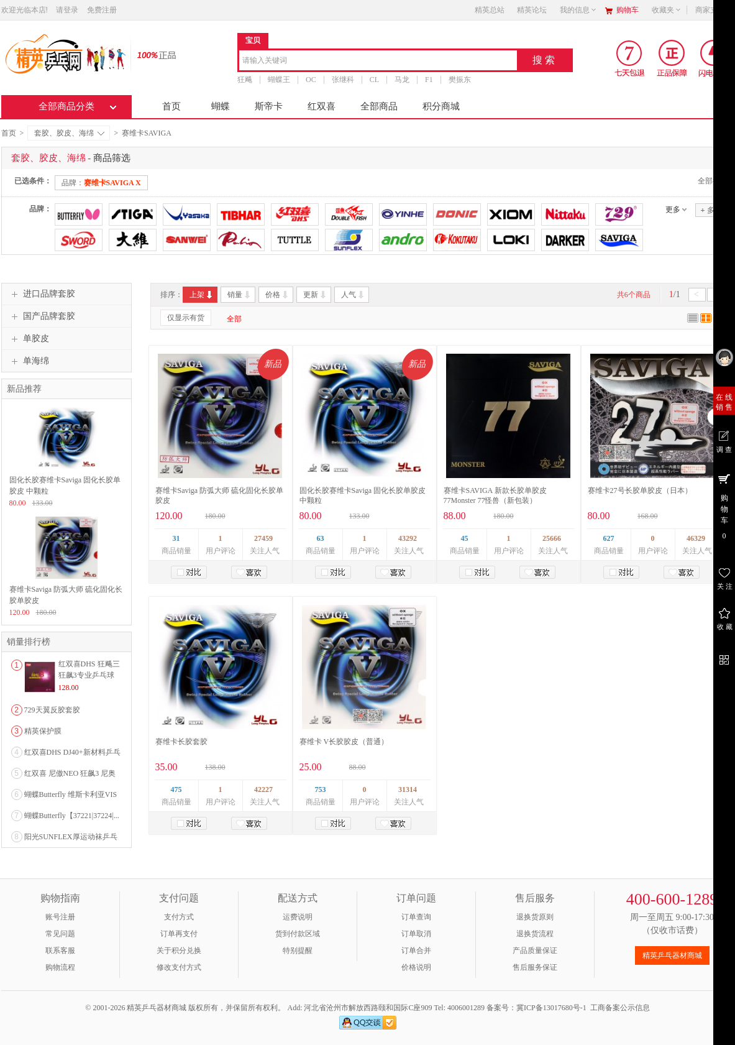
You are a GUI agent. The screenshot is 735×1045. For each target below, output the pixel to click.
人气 (353, 294)
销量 (239, 294)
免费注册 (102, 10)
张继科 (342, 79)
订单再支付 (179, 933)
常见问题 (60, 933)
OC (311, 79)
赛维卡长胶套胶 (181, 741)
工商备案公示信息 (620, 1007)
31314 (407, 789)
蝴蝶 (220, 106)
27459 (263, 538)
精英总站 (489, 10)
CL (373, 79)
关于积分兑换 (179, 950)
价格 (277, 294)
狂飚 (244, 79)
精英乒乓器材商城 (672, 955)
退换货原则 (535, 917)
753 (320, 789)
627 (608, 538)
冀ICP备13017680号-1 (551, 1007)
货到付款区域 (297, 933)
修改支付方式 (179, 967)
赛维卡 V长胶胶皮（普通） (344, 741)
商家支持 (714, 10)
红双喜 (322, 106)
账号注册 (60, 917)
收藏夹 (667, 10)
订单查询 (416, 917)
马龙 (402, 79)
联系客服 (60, 950)
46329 (696, 538)
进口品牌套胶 (41, 294)
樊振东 (459, 79)
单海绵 (28, 361)
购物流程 (60, 967)
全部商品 (379, 106)
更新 (315, 294)
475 (176, 789)
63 (320, 538)
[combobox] (378, 61)
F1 (429, 79)
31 (176, 538)
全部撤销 (713, 181)
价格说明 (416, 967)
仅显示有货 (185, 317)
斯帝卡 (269, 106)
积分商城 (441, 106)
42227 (263, 789)
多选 (710, 209)
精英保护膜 (43, 731)
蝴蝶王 (279, 79)
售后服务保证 (535, 967)
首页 (171, 106)
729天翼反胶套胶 (52, 710)
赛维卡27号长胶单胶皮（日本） (640, 490)
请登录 (67, 10)
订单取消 (416, 933)
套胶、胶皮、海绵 (69, 133)
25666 (551, 538)
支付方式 (179, 917)
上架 (201, 294)
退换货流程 (535, 933)
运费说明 (298, 917)
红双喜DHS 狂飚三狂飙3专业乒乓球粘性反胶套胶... (89, 675)
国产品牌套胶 (41, 316)
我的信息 (578, 10)
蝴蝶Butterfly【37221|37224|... (71, 815)
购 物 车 (724, 506)
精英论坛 (532, 10)
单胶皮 (28, 339)
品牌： (101, 182)
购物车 (627, 10)
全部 (234, 319)
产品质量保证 (535, 950)
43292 (407, 538)
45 (464, 538)
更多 (672, 209)
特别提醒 (298, 950)
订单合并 (416, 950)
